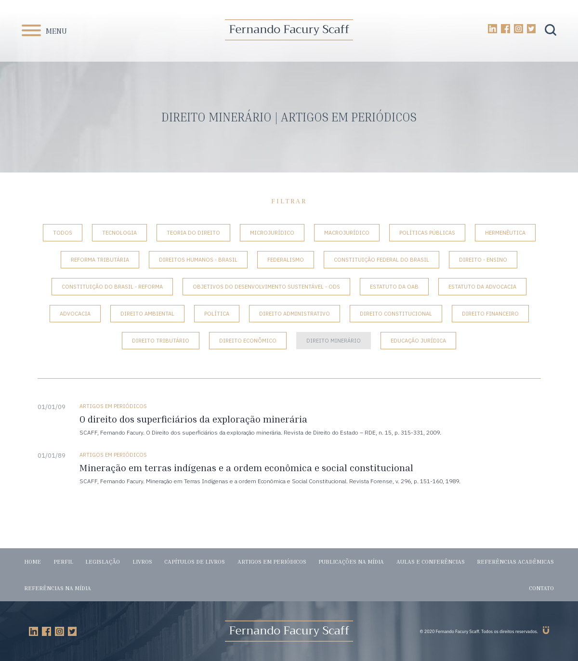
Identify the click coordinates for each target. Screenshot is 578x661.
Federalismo (285, 259)
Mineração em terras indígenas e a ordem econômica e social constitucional (246, 467)
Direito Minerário (333, 340)
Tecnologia (119, 232)
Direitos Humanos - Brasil (198, 259)
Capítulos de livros (194, 561)
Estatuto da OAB (394, 286)
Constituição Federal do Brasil (381, 259)
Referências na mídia (57, 588)
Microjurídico (272, 232)
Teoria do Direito (193, 232)
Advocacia (75, 313)
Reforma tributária (100, 259)
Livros (142, 561)
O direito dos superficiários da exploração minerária (193, 418)
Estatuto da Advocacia (482, 286)
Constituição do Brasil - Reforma (112, 286)
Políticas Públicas (427, 232)
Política (216, 313)
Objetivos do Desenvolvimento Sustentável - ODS (266, 286)
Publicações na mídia (351, 561)
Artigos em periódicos (271, 561)
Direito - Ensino (483, 259)
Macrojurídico (346, 232)
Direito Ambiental (147, 313)
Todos (62, 232)
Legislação (102, 561)
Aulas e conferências (430, 561)
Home (32, 561)
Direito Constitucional (396, 313)
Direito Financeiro (490, 313)
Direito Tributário (160, 340)
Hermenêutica (505, 232)
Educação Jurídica (418, 340)
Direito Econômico (247, 340)
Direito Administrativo (294, 313)
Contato (541, 588)
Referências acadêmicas (515, 561)
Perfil (63, 561)
